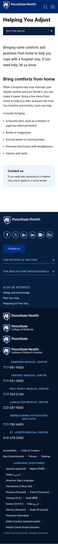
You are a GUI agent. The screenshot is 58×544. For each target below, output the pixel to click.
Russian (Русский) (16, 492)
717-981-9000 (13, 367)
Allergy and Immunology (16, 292)
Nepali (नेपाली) (37, 469)
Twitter (15, 234)
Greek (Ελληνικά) (39, 510)
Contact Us (14, 248)
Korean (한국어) (14, 504)
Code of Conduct (30, 451)
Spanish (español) (16, 469)
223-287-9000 (13, 408)
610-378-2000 (13, 438)
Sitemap (45, 456)
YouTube (25, 236)
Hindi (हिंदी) (32, 498)
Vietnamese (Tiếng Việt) (19, 486)
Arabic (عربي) (13, 475)
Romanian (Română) (17, 516)
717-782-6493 (13, 424)
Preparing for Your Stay (15, 303)
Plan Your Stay (11, 298)
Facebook (7, 234)
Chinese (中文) (14, 498)
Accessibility (10, 451)
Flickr (43, 236)
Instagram (51, 236)
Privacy (33, 456)
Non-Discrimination (13, 456)
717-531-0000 (13, 381)
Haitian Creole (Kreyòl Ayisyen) (22, 527)
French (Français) (39, 492)
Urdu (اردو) (33, 504)
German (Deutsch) (16, 510)
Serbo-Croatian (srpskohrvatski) (23, 521)
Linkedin (32, 234)
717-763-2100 (13, 394)
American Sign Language (19, 480)
